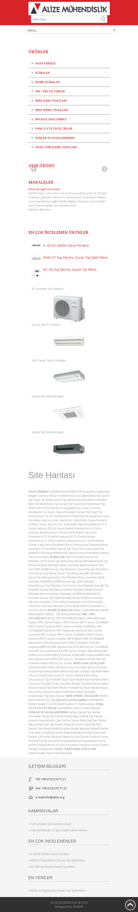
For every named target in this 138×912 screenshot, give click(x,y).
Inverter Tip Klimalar (64, 577)
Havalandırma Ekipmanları (79, 741)
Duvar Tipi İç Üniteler (46, 324)
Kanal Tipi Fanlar (89, 712)
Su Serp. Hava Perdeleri (60, 512)
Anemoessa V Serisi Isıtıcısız (48, 540)
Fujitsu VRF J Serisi (40, 622)
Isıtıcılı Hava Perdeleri (81, 500)
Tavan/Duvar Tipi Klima (92, 569)
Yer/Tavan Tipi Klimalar (79, 585)
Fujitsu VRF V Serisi (66, 622)
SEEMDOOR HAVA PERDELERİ (48, 553)
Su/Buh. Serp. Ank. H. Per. (46, 524)
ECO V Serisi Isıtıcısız (56, 536)
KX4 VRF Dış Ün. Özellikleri (91, 647)
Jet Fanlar (54, 741)
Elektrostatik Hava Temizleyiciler (50, 753)
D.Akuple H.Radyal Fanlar (45, 732)
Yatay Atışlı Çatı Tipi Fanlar (88, 720)
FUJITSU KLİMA (75, 557)
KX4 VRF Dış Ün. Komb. (72, 651)
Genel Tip (66, 504)
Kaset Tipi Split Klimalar (47, 396)
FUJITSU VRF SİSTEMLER (61, 618)
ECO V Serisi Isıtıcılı (82, 536)
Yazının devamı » (39, 209)
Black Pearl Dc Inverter (88, 598)
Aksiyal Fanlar (38, 741)
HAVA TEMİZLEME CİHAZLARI (56, 147)
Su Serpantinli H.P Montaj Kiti (69, 516)
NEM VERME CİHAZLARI (51, 110)
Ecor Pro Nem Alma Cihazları (87, 667)
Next (104, 169)
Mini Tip (34, 504)
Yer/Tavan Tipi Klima (54, 561)
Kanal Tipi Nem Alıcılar (53, 688)
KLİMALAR (42, 73)
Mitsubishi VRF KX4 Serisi (45, 643)
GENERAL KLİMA (51, 581)
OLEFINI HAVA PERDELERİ (66, 491)
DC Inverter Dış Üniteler (47, 289)
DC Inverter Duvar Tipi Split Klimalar (64, 596)
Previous (34, 169)
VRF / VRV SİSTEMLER (50, 91)
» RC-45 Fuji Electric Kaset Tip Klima (51, 867)
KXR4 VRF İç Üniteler (58, 655)
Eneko (96, 745)
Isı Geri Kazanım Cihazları (73, 745)
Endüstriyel (36, 671)
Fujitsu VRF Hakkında (91, 618)
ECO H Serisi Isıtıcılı (61, 528)
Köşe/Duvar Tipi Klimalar (45, 585)
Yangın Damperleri (41, 749)
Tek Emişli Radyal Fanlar (54, 728)
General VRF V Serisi (42, 634)
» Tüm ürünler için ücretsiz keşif (49, 824)
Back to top (130, 905)
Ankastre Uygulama (64, 508)
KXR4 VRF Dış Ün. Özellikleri (69, 659)
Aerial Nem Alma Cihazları (62, 671)
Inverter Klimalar (48, 565)
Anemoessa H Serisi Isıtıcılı (58, 532)
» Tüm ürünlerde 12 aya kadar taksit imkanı (57, 830)
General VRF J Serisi (88, 630)
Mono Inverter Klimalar (56, 594)
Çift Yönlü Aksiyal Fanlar (54, 737)
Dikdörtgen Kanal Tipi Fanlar (83, 716)
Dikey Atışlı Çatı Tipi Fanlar (46, 724)
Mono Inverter (70, 565)
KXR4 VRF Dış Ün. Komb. (57, 663)
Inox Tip (76, 496)
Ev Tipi (45, 679)
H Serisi (42, 610)
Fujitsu (105, 745)
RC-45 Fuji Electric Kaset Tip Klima (69, 269)
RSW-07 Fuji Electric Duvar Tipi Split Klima (75, 257)
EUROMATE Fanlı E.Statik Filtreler (79, 708)
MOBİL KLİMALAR (47, 82)
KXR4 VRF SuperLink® (87, 655)
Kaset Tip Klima (39, 577)
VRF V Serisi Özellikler (94, 622)
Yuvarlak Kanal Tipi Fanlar (46, 716)
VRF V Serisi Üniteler (70, 626)
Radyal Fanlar (74, 724)
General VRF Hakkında (59, 630)
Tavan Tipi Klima (68, 573)
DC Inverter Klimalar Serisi (55, 606)
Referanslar (87, 704)
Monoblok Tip (91, 496)
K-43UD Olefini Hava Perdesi (66, 245)
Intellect (101, 500)
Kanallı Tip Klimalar (82, 561)
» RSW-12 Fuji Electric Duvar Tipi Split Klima (56, 890)
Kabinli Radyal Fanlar (78, 732)
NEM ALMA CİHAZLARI (51, 100)
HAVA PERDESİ (45, 63)
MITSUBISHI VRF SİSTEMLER (85, 639)
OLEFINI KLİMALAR (84, 594)
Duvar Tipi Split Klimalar (78, 581)
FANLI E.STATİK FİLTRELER (53, 128)
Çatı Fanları (63, 720)
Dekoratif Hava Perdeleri (81, 524)
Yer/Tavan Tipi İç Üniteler (49, 360)
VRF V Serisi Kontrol (42, 626)
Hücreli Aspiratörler (42, 720)
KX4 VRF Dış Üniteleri (42, 651)
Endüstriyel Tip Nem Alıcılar (47, 696)
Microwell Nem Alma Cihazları (76, 692)
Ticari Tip (39, 500)
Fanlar (73, 712)
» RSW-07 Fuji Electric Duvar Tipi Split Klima (56, 860)
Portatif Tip (81, 679)
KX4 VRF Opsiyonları (60, 647)
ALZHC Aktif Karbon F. (64, 704)
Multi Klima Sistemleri (88, 606)
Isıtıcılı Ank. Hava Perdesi (90, 520)
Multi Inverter (89, 565)
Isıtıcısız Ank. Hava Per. (57, 520)
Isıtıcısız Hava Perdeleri (54, 496)
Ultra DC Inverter (40, 602)
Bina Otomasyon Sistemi (83, 545)
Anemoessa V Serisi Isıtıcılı (85, 540)
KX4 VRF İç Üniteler (76, 643)
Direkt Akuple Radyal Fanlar (90, 728)
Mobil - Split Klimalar (87, 610)
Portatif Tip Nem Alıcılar (84, 688)
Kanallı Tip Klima (91, 573)
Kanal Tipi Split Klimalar (47, 432)
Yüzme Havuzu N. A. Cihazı (55, 675)
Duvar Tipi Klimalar (63, 569)
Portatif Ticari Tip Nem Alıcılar (61, 683)
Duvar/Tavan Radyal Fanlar (89, 737)
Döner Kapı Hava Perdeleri (47, 545)
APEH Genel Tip (39, 508)
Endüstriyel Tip (56, 500)
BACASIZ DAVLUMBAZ (51, 119)
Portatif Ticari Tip (62, 679)
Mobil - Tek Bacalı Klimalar (64, 614)
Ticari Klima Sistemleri (67, 602)
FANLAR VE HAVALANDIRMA (55, 138)
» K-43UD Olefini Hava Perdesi (48, 854)
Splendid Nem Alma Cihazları (48, 667)
